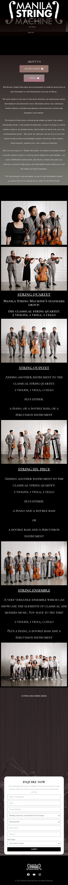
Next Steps (11, 839)
